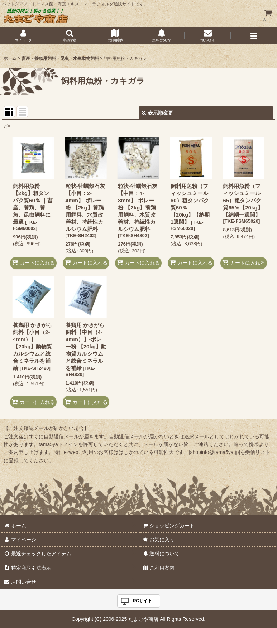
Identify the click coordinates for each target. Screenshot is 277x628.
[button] (69, 35)
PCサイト (142, 600)
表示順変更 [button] (157, 113)
